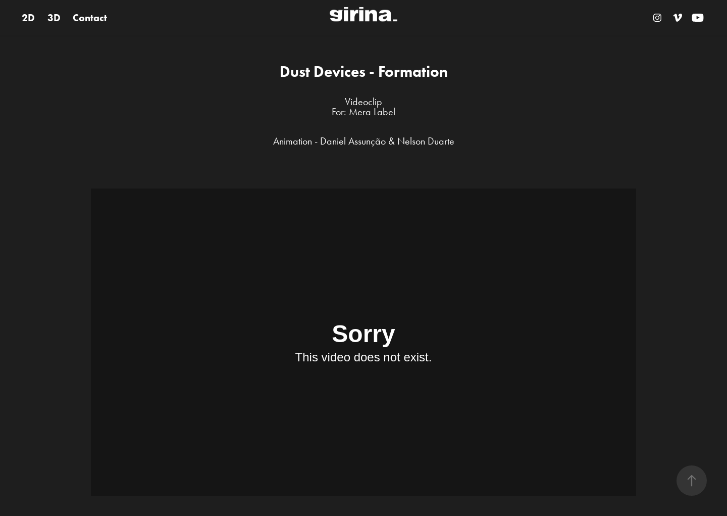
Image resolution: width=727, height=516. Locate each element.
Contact (90, 18)
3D (54, 18)
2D (28, 18)
